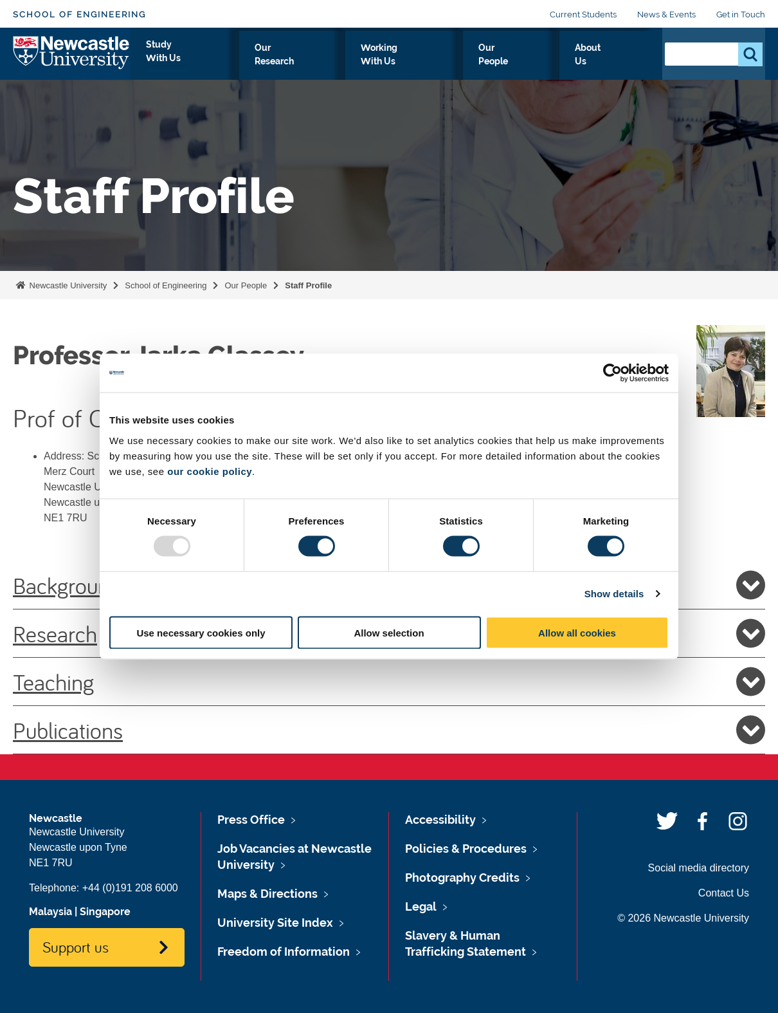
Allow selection (389, 632)
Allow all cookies (577, 632)
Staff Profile (308, 285)
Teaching (389, 681)
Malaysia (50, 912)
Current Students (583, 14)
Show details (614, 593)
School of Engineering (79, 14)
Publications (389, 729)
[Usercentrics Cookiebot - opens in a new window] (612, 373)
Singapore (105, 912)
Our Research (360, 62)
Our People (547, 62)
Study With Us (270, 62)
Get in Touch (740, 14)
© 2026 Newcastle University (683, 918)
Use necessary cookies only (200, 632)
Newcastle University (67, 285)
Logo (72, 59)
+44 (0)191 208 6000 (130, 887)
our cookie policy (209, 470)
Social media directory (698, 867)
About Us (619, 62)
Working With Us (457, 62)
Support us (75, 946)
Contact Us (723, 893)
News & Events (666, 14)
